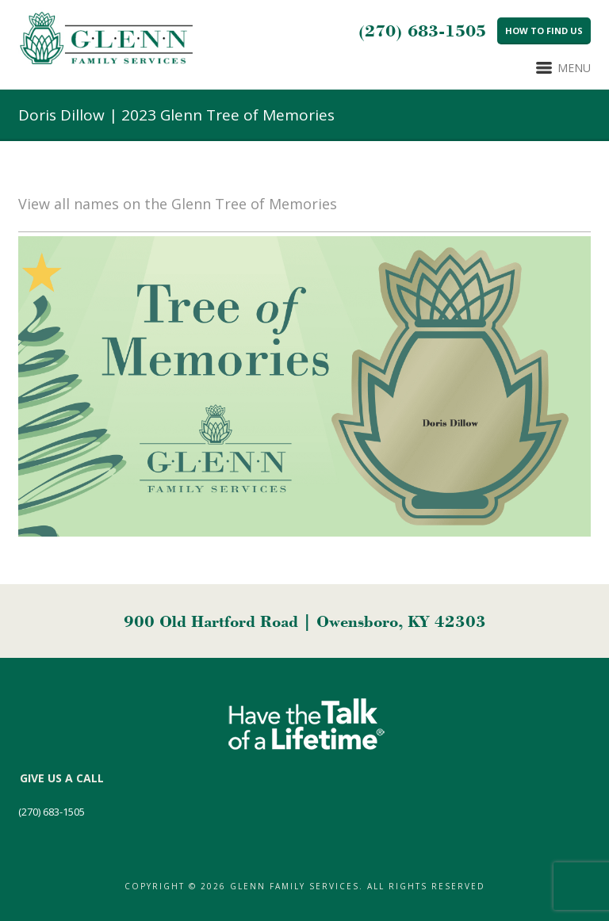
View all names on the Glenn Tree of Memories (177, 203)
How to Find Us (544, 30)
